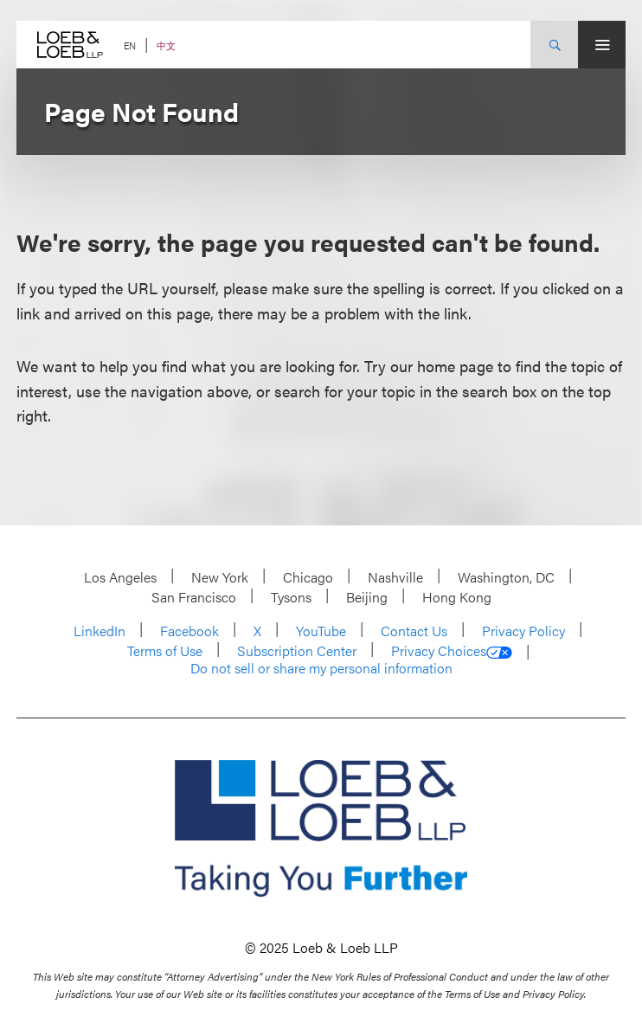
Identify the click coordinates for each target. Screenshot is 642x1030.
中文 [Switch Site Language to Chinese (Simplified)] (166, 45)
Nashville (395, 577)
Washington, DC (506, 577)
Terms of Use (164, 650)
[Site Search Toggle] (554, 44)
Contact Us (414, 631)
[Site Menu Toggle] (602, 44)
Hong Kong (456, 597)
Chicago (308, 577)
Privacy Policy (523, 631)
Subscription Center (296, 650)
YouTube (321, 631)
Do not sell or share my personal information (321, 668)
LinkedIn (99, 631)
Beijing (367, 597)
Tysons (291, 597)
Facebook (189, 631)
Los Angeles (120, 577)
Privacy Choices (451, 651)
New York (219, 577)
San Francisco (193, 597)
